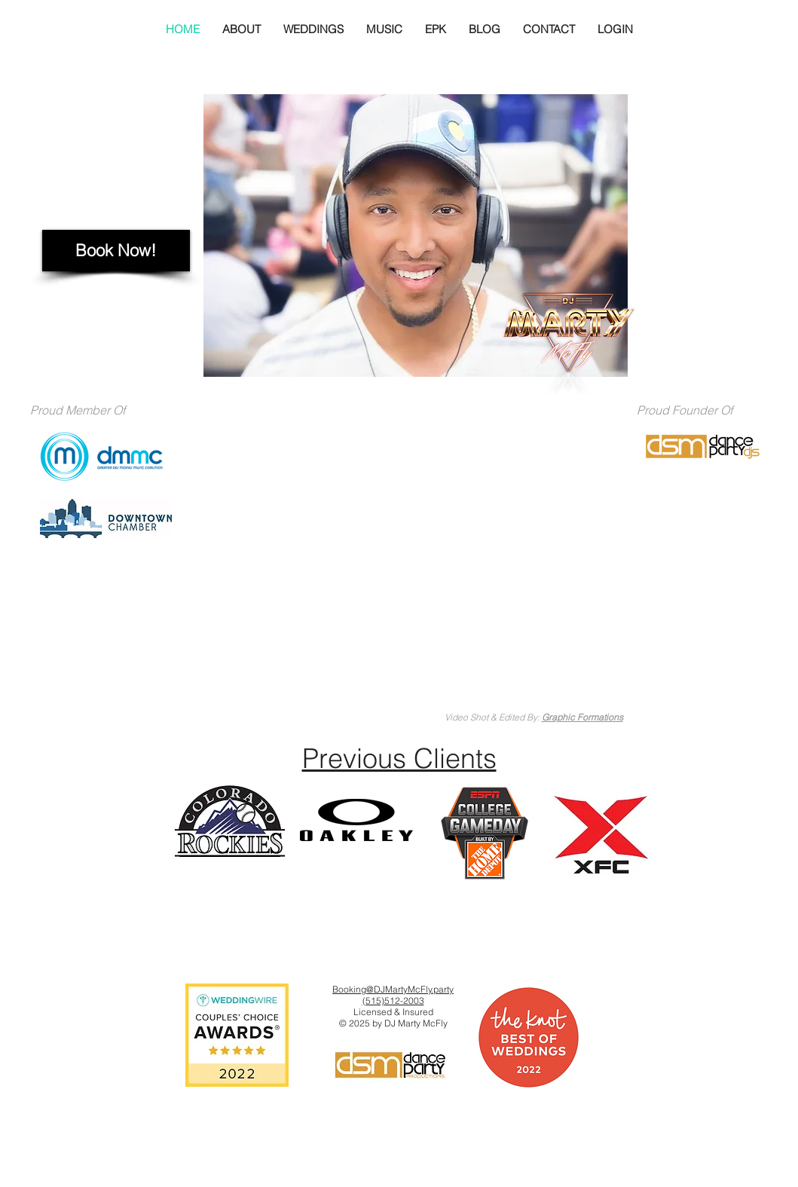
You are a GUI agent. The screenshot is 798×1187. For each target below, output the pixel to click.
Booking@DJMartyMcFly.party (393, 989)
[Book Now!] (116, 250)
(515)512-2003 (393, 1000)
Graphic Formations (582, 717)
